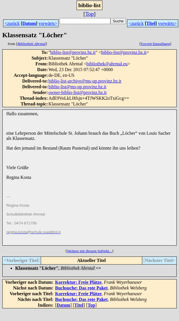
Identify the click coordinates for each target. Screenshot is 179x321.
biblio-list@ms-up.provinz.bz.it (77, 86)
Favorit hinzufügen (155, 44)
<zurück (12, 23)
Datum (29, 23)
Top (89, 14)
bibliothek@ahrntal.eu (106, 63)
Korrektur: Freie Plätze (78, 282)
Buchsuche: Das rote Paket (81, 287)
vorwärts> (47, 23)
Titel (150, 23)
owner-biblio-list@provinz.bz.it (77, 92)
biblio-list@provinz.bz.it (73, 52)
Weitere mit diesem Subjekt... (89, 251)
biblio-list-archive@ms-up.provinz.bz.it (84, 81)
